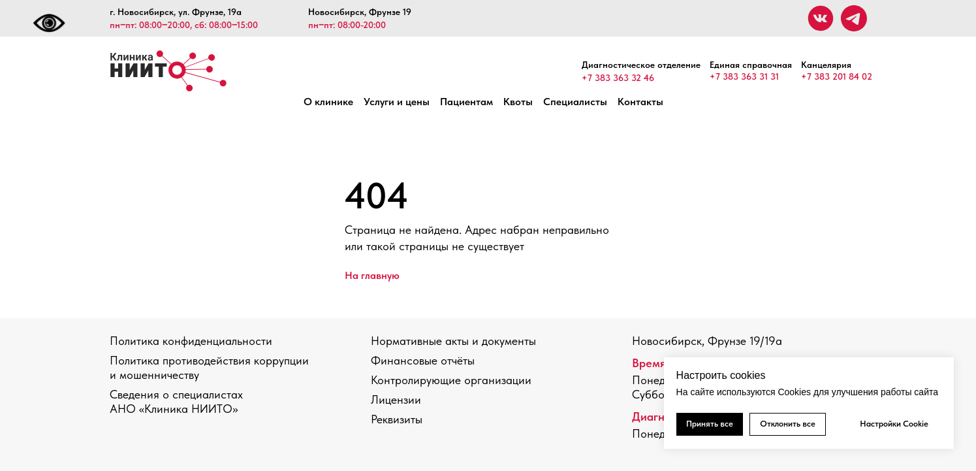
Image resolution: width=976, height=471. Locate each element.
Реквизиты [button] (396, 419)
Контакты (640, 101)
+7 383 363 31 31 (744, 76)
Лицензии (396, 399)
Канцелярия (826, 64)
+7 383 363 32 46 (618, 78)
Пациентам (466, 101)
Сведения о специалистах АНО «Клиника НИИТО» (176, 401)
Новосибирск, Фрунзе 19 (359, 12)
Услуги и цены (397, 101)
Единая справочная (751, 64)
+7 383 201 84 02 (836, 76)
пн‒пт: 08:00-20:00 (347, 25)
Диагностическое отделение (641, 64)
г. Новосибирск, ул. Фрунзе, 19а (176, 12)
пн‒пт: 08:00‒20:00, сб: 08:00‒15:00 (184, 25)
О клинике (328, 101)
